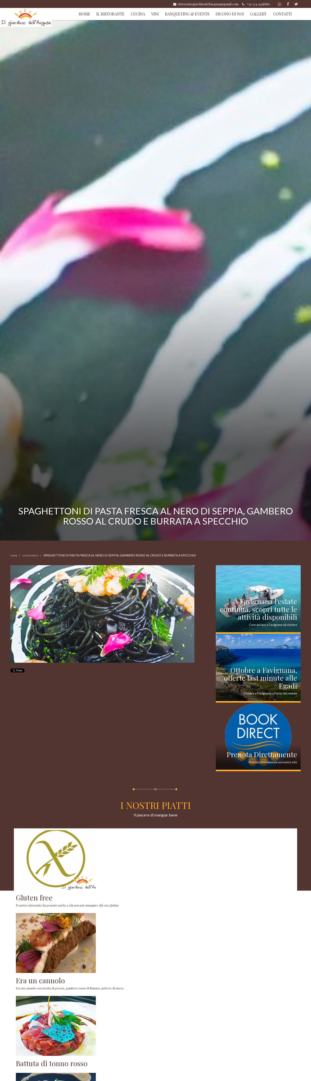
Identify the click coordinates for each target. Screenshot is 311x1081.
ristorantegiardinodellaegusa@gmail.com (206, 4)
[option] (102, 614)
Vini (155, 13)
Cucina (138, 13)
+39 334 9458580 (255, 4)
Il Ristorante (110, 13)
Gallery (258, 13)
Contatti (282, 13)
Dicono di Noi (230, 13)
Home (84, 13)
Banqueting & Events (187, 13)
